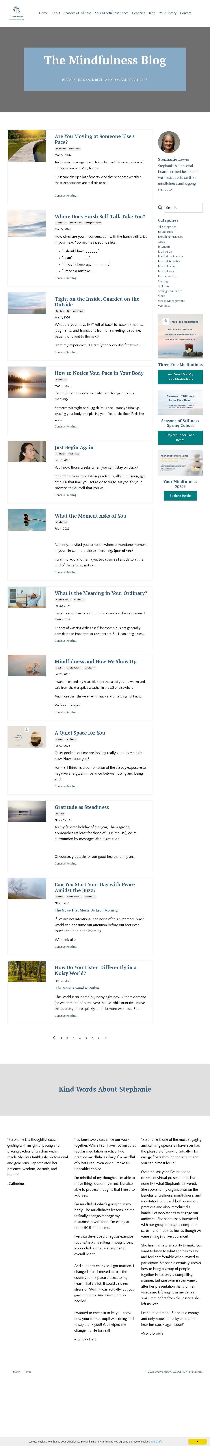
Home (43, 13)
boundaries (61, 153)
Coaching (139, 13)
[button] (180, 393)
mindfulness (74, 153)
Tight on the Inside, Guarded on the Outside (101, 317)
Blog (152, 13)
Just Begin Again (81, 475)
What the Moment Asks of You (96, 549)
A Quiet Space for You (89, 790)
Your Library (168, 13)
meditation (60, 482)
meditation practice (173, 264)
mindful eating (169, 276)
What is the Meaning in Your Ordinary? (101, 635)
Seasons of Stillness (77, 13)
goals (162, 246)
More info (156, 1441)
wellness (165, 323)
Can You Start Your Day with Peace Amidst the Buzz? (100, 948)
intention (60, 724)
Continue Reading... (66, 200)
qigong (163, 293)
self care (60, 328)
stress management (75, 328)
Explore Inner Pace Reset (180, 455)
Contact (186, 13)
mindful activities (63, 646)
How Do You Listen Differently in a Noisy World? (101, 1034)
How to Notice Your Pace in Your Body (98, 395)
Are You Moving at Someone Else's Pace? (99, 142)
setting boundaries (93, 237)
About (55, 13)
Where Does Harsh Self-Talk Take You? (99, 226)
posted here (124, 588)
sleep (162, 311)
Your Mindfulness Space (112, 13)
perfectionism (76, 237)
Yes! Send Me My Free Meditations (180, 394)
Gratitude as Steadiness (92, 865)
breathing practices (172, 240)
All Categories (168, 229)
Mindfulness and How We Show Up (95, 713)
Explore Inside (180, 513)
